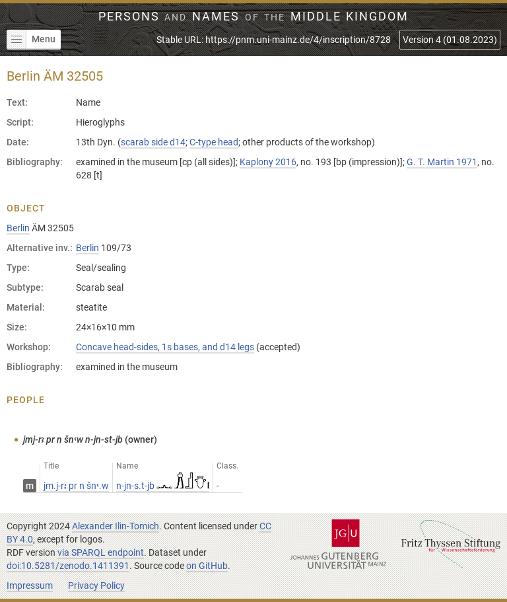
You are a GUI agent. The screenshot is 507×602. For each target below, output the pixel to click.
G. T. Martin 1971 (442, 162)
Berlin (18, 228)
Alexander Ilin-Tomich (115, 526)
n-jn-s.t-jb (162, 485)
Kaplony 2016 (268, 162)
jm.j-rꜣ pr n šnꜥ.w (76, 485)
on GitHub (207, 565)
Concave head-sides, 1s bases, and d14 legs (165, 347)
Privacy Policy (96, 585)
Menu (31, 40)
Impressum (30, 585)
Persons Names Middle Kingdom (253, 16)
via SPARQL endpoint (100, 552)
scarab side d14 (153, 142)
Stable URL (273, 39)
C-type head (213, 142)
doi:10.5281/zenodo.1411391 (68, 565)
